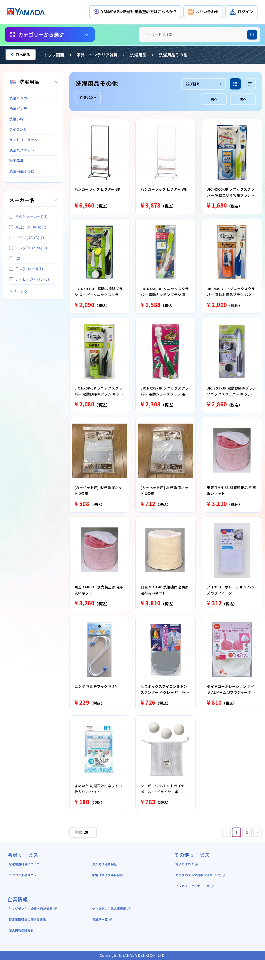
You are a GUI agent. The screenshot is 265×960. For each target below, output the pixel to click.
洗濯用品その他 (173, 55)
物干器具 (16, 160)
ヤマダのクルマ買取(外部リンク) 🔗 (200, 875)
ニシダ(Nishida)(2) (28, 247)
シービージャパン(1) (29, 279)
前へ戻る (20, 54)
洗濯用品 (138, 55)
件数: (86, 97)
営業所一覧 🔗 (102, 919)
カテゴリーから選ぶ (41, 34)
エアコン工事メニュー (24, 875)
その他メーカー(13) (28, 216)
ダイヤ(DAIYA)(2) (26, 237)
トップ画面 (54, 55)
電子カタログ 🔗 (187, 864)
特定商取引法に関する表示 (27, 919)
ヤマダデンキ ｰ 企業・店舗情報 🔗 (33, 908)
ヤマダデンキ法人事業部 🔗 (111, 908)
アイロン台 (18, 129)
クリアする (18, 290)
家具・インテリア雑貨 (97, 55)
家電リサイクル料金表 (107, 875)
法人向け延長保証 (104, 864)
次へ (242, 99)
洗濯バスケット (22, 150)
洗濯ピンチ (18, 108)
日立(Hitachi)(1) (26, 268)
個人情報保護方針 (21, 930)
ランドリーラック (23, 139)
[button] (135, 12)
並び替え (193, 83)
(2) (14, 258)
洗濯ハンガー (20, 97)
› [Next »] (257, 832)
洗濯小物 (16, 118)
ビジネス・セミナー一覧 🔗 (194, 886)
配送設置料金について (25, 864)
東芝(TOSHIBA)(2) (27, 226)
